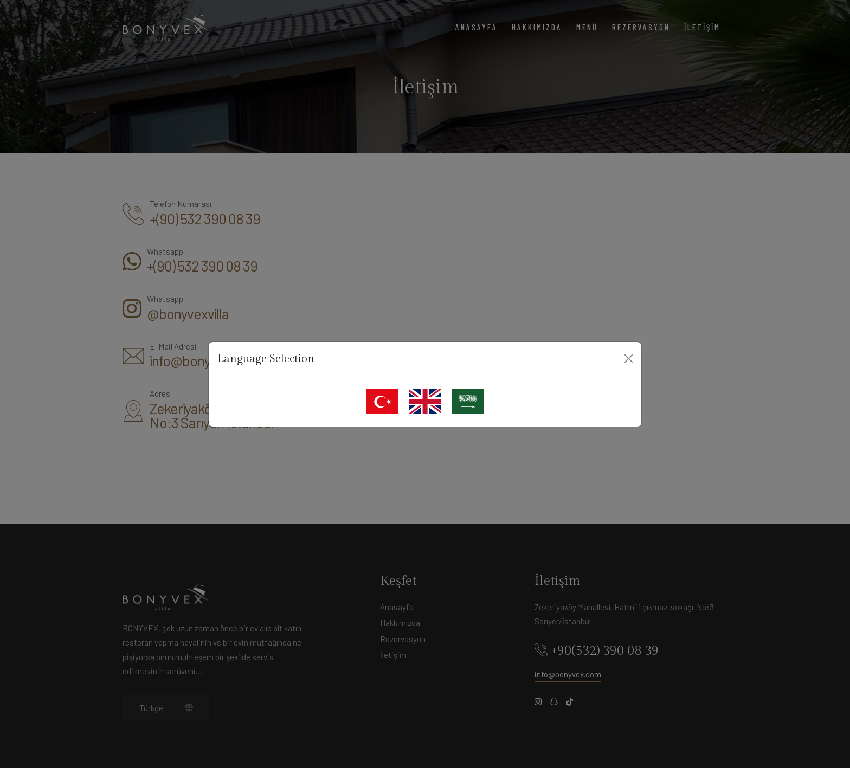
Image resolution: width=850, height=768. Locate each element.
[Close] (628, 358)
